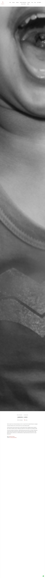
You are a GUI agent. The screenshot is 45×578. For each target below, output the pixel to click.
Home (10, 2)
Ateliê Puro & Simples (12, 436)
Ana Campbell (39, 2)
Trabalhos (17, 2)
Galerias (13, 2)
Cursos (32, 2)
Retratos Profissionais (23, 2)
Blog (35, 2)
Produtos (29, 2)
